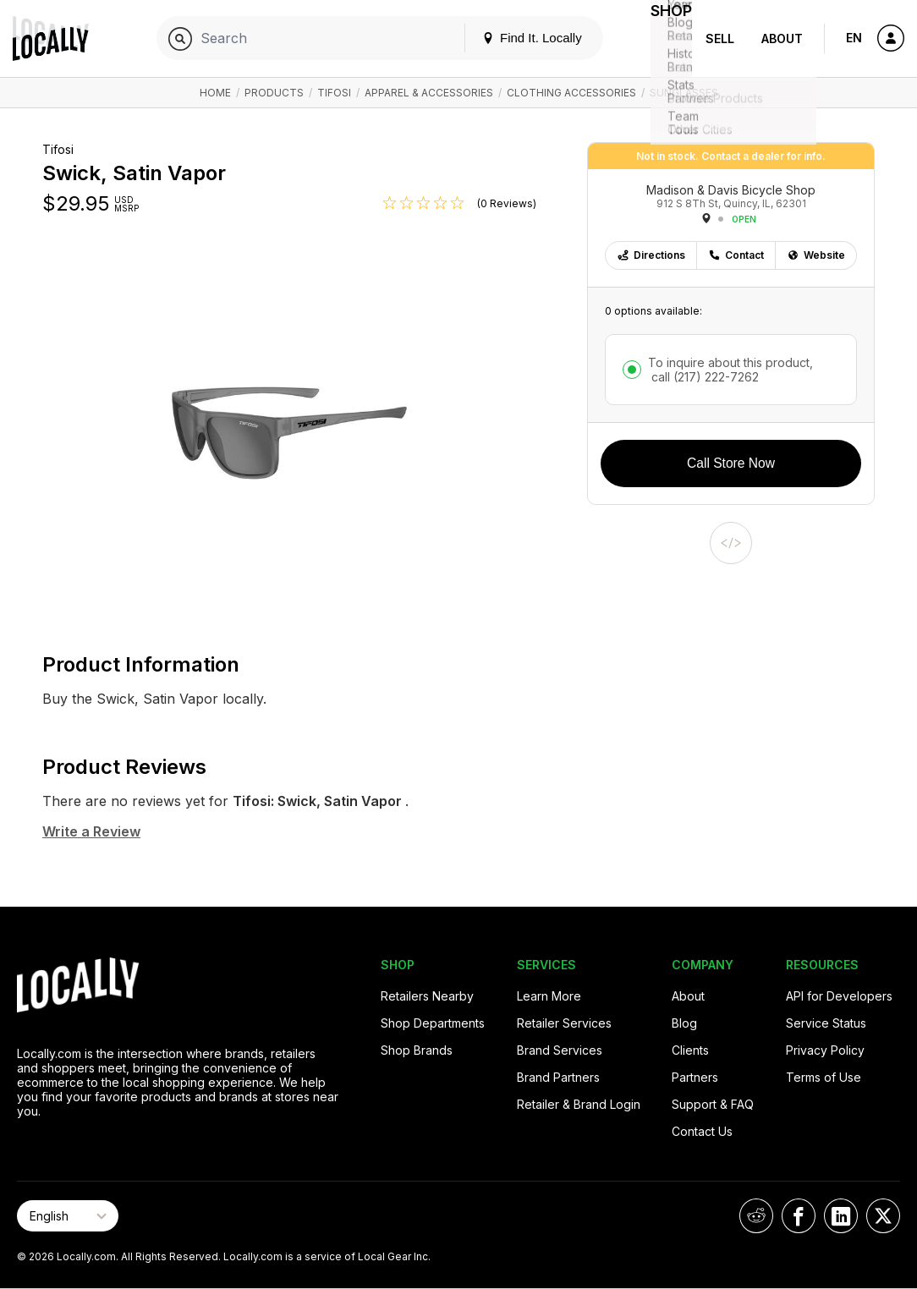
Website (816, 255)
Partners (695, 1077)
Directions (651, 255)
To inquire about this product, (730, 369)
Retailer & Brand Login (578, 1104)
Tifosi (334, 92)
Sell (720, 38)
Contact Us (702, 1131)
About (782, 38)
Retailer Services (564, 1023)
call (703, 377)
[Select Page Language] (67, 1215)
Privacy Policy (825, 1050)
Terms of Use (823, 1077)
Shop (661, 38)
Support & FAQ (713, 1104)
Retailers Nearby (427, 996)
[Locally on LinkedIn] (841, 1215)
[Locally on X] (883, 1215)
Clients (690, 1050)
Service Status (826, 1023)
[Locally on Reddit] (756, 1215)
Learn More (549, 996)
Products (274, 92)
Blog (684, 1023)
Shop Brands (417, 1050)
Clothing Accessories (571, 92)
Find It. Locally (513, 37)
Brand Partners (558, 1077)
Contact (736, 255)
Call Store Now (731, 463)
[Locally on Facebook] (798, 1215)
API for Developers (839, 996)
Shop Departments (433, 1023)
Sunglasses (684, 92)
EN (854, 37)
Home (215, 92)
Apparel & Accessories (429, 92)
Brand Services (559, 1050)
